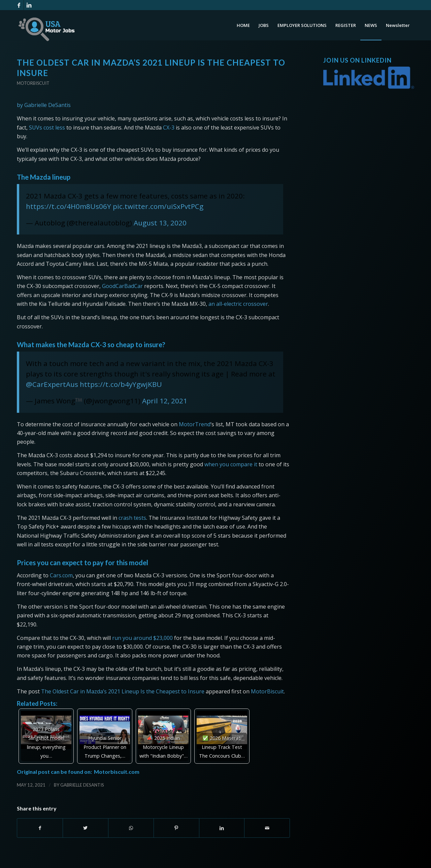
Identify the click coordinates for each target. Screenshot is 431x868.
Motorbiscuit (33, 83)
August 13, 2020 (160, 222)
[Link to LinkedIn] (29, 5)
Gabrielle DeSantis (82, 785)
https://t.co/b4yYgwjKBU (121, 384)
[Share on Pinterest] (176, 828)
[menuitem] (243, 25)
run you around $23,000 (142, 638)
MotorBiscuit (267, 691)
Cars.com (61, 575)
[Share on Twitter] (85, 828)
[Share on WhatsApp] (131, 828)
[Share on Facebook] (40, 828)
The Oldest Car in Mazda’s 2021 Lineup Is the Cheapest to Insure (122, 691)
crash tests (132, 517)
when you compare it (230, 464)
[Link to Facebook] (19, 5)
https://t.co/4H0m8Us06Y (68, 206)
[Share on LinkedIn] (221, 828)
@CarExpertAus (52, 384)
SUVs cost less (47, 127)
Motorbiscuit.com (116, 771)
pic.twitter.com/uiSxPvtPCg (158, 206)
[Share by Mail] (267, 828)
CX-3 (168, 127)
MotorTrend (194, 424)
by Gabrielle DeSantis (44, 105)
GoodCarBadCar (122, 286)
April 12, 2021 (164, 400)
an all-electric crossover (238, 304)
